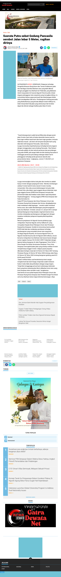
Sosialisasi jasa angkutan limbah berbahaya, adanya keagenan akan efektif (28, 450)
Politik (48, 566)
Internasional (11, 440)
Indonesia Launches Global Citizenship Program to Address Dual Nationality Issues (31, 489)
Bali (8, 9)
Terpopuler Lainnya (30, 497)
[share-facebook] (41, 47)
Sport (3, 568)
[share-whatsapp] (48, 47)
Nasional (10, 437)
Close (2, 572)
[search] (36, 4)
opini (28, 9)
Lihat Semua (30, 373)
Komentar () (54, 47)
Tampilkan (54, 360)
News (29, 281)
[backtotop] (30, 559)
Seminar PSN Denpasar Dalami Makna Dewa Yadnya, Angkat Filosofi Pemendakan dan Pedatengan (32, 460)
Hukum (12, 9)
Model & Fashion (20, 9)
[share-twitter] (45, 47)
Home (3, 9)
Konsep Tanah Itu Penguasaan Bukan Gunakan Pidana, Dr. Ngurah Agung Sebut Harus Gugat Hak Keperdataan (31, 479)
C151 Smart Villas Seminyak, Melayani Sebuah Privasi (29, 469)
